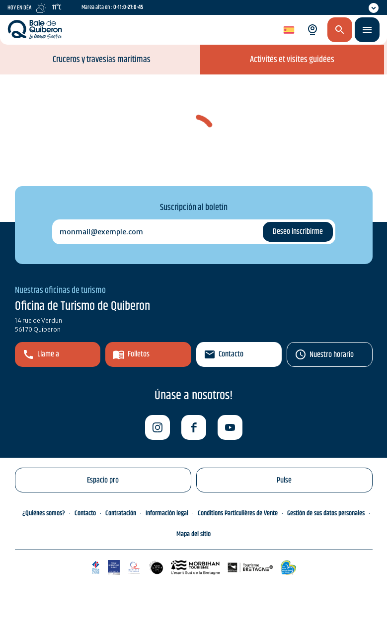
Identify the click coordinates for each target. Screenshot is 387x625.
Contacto (231, 354)
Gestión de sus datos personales (326, 513)
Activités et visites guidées (292, 60)
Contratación (120, 513)
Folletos (139, 354)
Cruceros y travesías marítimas (102, 60)
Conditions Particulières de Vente (238, 513)
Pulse (284, 480)
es (287, 30)
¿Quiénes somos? (43, 513)
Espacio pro (103, 480)
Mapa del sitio (193, 534)
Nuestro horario (332, 354)
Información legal (167, 513)
